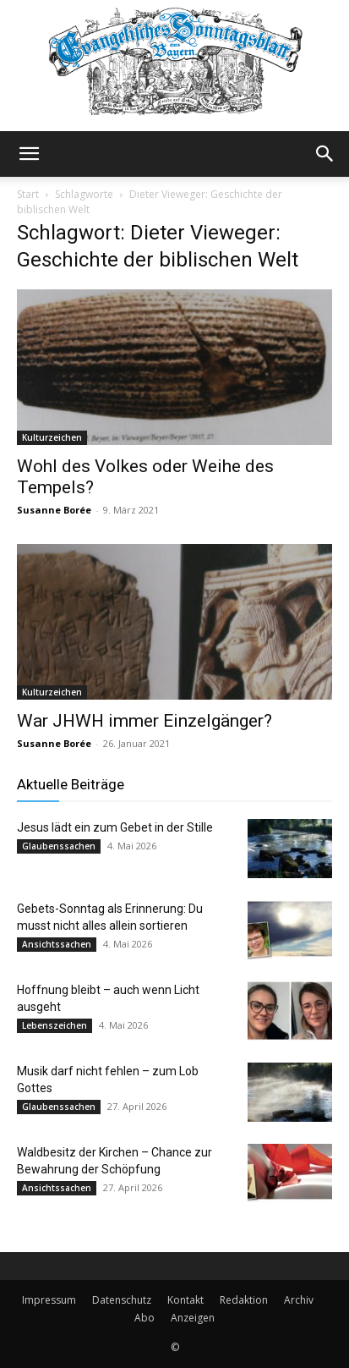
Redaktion (244, 1300)
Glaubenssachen (58, 846)
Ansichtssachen (56, 944)
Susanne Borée (54, 509)
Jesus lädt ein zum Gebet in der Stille (115, 827)
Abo (144, 1317)
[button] (29, 154)
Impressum (49, 1300)
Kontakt (185, 1300)
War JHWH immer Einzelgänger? (144, 721)
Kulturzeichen (52, 437)
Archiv (299, 1300)
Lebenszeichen (54, 1025)
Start (28, 194)
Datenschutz (121, 1300)
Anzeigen (193, 1317)
